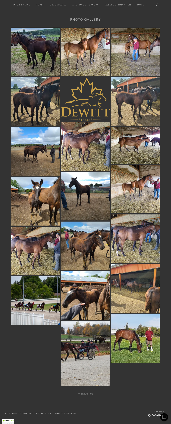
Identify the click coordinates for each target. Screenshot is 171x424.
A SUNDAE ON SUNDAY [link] (85, 5)
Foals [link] (40, 5)
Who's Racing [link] (21, 5)
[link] (157, 414)
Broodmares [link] (58, 5)
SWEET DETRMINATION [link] (118, 5)
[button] (141, 4)
